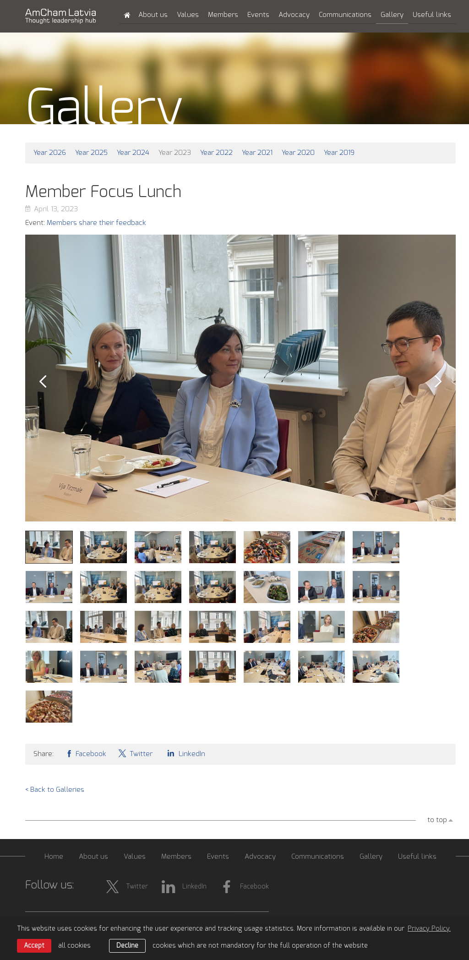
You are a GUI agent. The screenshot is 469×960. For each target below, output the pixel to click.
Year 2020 (298, 152)
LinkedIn (184, 753)
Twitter (135, 753)
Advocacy (294, 14)
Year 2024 (133, 152)
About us (153, 14)
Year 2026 (49, 152)
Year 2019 (339, 152)
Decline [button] (127, 946)
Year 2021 (257, 152)
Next (438, 381)
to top (437, 820)
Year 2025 (91, 152)
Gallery (392, 14)
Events (258, 14)
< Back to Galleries (54, 789)
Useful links (432, 14)
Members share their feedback (96, 222)
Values (188, 14)
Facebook (85, 753)
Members (223, 14)
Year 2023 (174, 152)
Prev (42, 381)
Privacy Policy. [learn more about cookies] (429, 929)
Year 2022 (216, 152)
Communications (345, 14)
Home (53, 856)
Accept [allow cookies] (34, 946)
